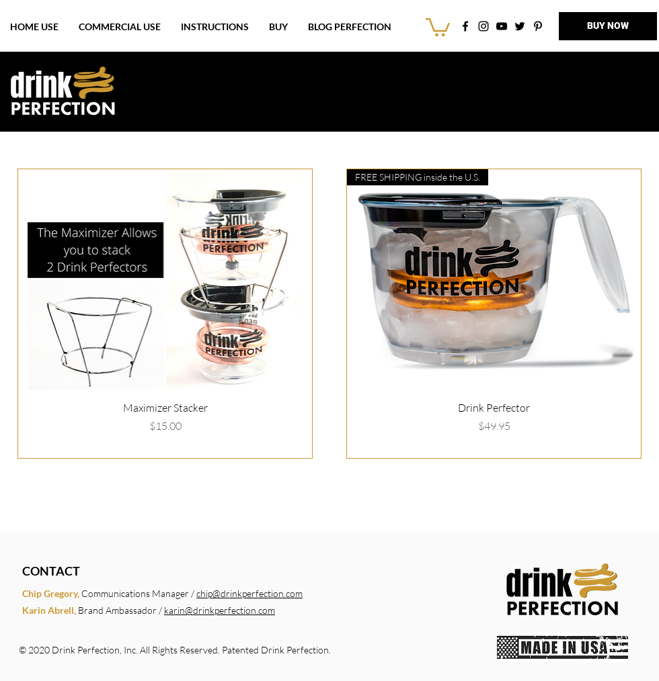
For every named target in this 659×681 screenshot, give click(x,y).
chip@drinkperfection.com (249, 593)
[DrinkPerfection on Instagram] (483, 26)
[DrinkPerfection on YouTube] (501, 26)
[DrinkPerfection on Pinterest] (538, 26)
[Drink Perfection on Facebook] (465, 26)
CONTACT (51, 570)
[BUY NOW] (608, 26)
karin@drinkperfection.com (219, 610)
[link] (438, 26)
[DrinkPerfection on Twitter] (520, 26)
